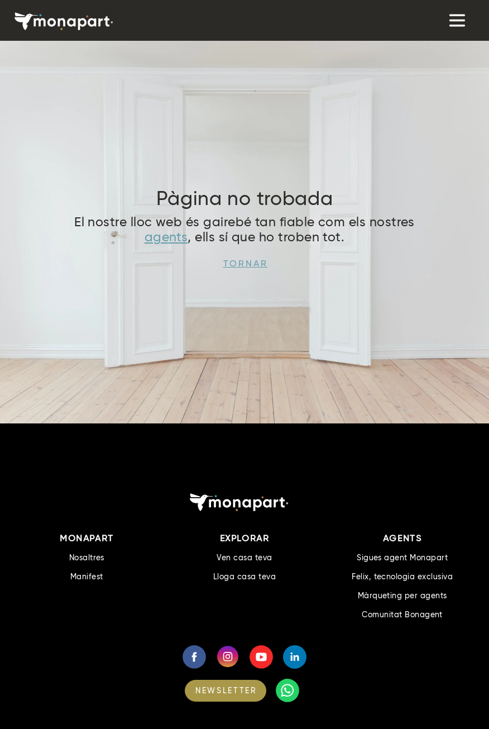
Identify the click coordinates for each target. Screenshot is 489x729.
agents (166, 237)
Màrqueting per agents (402, 595)
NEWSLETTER (226, 690)
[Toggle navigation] (456, 20)
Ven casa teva (244, 557)
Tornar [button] (245, 263)
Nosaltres (86, 557)
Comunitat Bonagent (402, 614)
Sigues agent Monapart (402, 557)
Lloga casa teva (244, 576)
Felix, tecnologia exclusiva (402, 576)
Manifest (86, 576)
